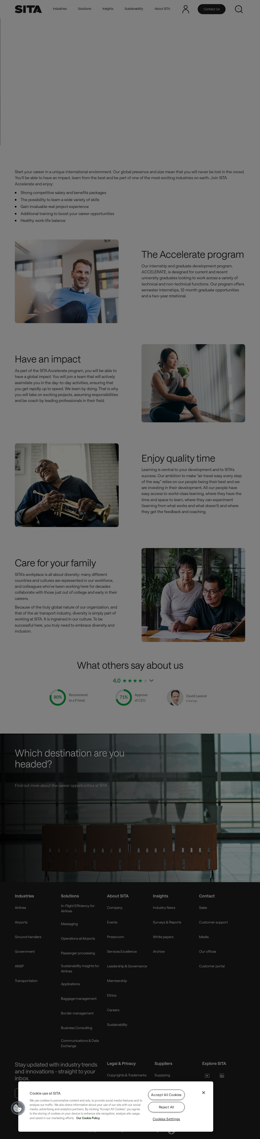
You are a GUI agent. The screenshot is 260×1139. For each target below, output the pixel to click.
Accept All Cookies (166, 1095)
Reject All (166, 1107)
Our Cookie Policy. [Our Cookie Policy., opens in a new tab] (88, 1117)
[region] (115, 1106)
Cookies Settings (166, 1119)
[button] (17, 1108)
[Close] (204, 1093)
